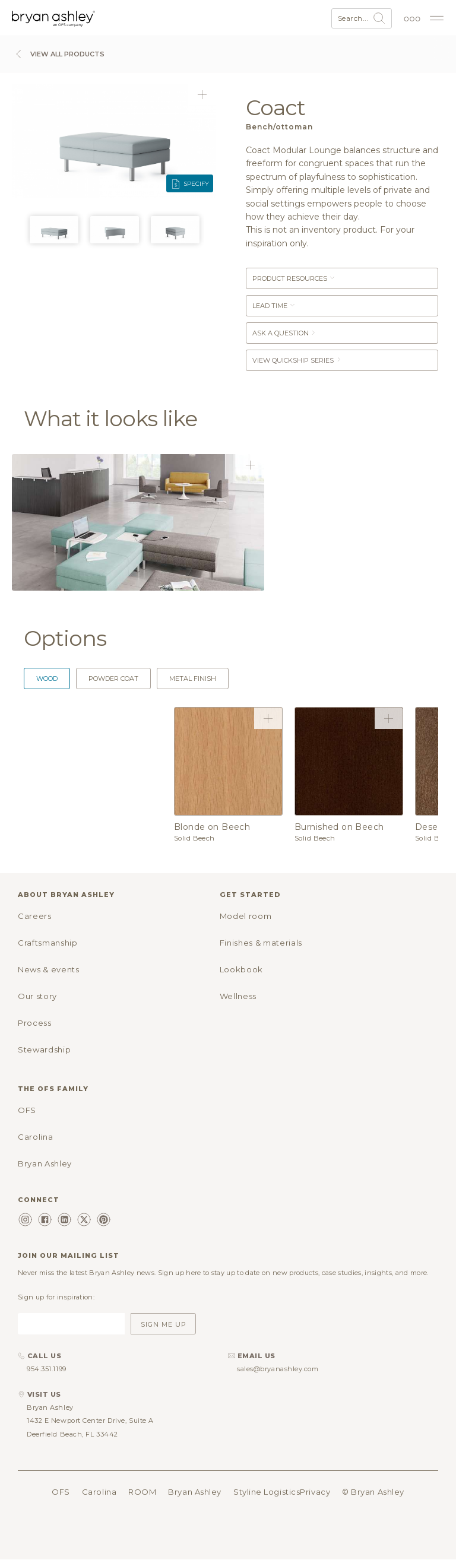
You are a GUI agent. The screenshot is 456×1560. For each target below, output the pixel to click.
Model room (246, 916)
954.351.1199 (46, 1369)
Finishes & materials (261, 942)
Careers (35, 916)
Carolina (35, 1137)
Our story (37, 996)
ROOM (142, 1491)
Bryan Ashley (45, 1163)
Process (35, 1023)
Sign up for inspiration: (56, 1297)
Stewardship (44, 1049)
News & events (48, 969)
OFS (27, 1110)
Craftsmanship (47, 942)
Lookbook (241, 969)
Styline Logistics (266, 1491)
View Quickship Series (297, 360)
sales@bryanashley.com (278, 1369)
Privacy (315, 1491)
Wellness (238, 996)
